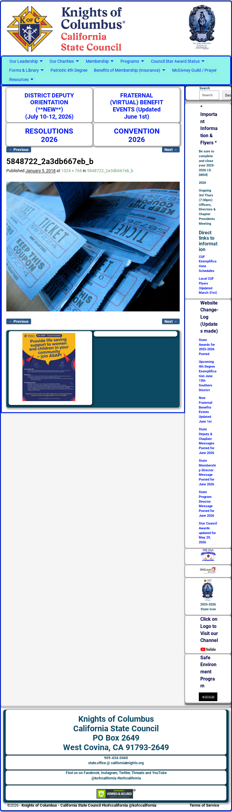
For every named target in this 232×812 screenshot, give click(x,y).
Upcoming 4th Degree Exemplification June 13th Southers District (207, 376)
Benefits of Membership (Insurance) (127, 70)
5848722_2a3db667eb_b (110, 170)
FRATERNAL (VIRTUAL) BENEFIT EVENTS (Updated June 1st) (136, 106)
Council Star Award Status (175, 61)
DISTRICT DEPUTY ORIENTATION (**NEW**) (49, 102)
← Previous (19, 149)
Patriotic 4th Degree (69, 70)
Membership (97, 61)
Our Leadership (24, 61)
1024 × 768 (71, 170)
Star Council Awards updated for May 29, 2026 (208, 533)
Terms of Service (204, 805)
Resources (19, 79)
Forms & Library (24, 70)
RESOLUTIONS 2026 (49, 135)
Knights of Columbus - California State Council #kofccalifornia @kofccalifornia (89, 805)
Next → (170, 149)
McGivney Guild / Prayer (194, 70)
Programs (129, 61)
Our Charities (62, 61)
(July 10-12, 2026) (49, 116)
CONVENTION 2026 (137, 135)
